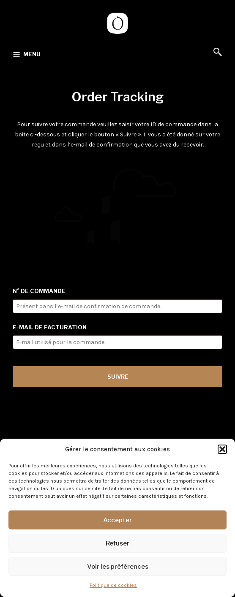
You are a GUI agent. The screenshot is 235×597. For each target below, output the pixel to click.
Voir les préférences (117, 566)
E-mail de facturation (50, 327)
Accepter (117, 520)
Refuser (117, 543)
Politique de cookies (113, 585)
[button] (222, 449)
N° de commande (39, 291)
